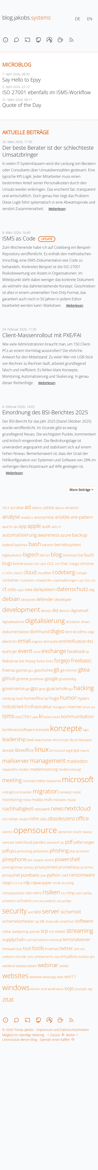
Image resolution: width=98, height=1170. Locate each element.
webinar (48, 965)
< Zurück (52, 1035)
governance (13, 688)
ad (28, 507)
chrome (87, 563)
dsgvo (57, 631)
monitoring (12, 799)
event (25, 651)
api (15, 526)
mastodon (77, 761)
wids (60, 977)
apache (7, 526)
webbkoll (8, 966)
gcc (31, 670)
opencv (7, 832)
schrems (24, 900)
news (57, 808)
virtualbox (68, 956)
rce (20, 883)
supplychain (13, 939)
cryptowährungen (65, 580)
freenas (8, 670)
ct (4, 589)
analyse (11, 516)
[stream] (27, 39)
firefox (40, 661)
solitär (6, 931)
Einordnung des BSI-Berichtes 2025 (45, 412)
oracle (77, 832)
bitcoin (45, 555)
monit (77, 792)
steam (60, 931)
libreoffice (24, 750)
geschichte (43, 670)
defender (44, 599)
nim (5, 819)
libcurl (74, 740)
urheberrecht (43, 956)
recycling (67, 883)
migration (45, 791)
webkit (64, 966)
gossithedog (67, 679)
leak (30, 739)
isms (8, 716)
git (56, 669)
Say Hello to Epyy (21, 79)
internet (74, 706)
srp (44, 930)
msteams (59, 800)
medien (24, 769)
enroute (51, 641)
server (51, 911)
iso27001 (23, 716)
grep (42, 689)
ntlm (34, 818)
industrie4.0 (14, 706)
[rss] (71, 39)
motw (27, 800)
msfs (48, 799)
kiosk (56, 717)
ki (41, 716)
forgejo (62, 660)
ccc (50, 563)
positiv (49, 860)
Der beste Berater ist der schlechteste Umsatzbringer (48, 151)
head (19, 698)
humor (68, 697)
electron (9, 641)
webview (35, 977)
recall (56, 883)
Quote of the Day (21, 104)
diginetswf (79, 610)
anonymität (44, 517)
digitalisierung (45, 620)
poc (30, 860)
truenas (51, 948)
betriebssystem (67, 544)
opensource (35, 830)
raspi (7, 883)
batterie (47, 545)
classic (18, 573)
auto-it (56, 526)
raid (64, 875)
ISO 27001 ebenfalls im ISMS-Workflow (46, 92)
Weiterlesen (57, 209)
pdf (69, 841)
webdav (21, 966)
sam (79, 893)
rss (63, 893)
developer (63, 599)
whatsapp (49, 977)
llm (52, 750)
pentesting (24, 851)
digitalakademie (13, 622)
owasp (87, 832)
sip (37, 921)
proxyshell (11, 875)
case (43, 564)
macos (84, 750)
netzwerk (42, 809)
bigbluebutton (12, 555)
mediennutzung (44, 769)
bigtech (31, 554)
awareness (48, 535)
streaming (79, 930)
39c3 (5, 508)
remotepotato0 (13, 893)
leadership (14, 739)
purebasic (30, 875)
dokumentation (15, 631)
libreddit (8, 750)
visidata (83, 956)
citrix (8, 573)
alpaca (59, 508)
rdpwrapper (41, 882)
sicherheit (71, 911)
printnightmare (12, 867)
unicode (20, 956)
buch (89, 555)
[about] (5, 39)
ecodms (80, 631)
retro (37, 892)
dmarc (85, 622)
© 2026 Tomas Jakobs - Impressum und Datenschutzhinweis (45, 1029)
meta (40, 780)
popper (39, 860)
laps (86, 730)
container (10, 580)
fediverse (10, 661)
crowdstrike (43, 580)
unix (30, 956)
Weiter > (73, 1035)
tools (38, 948)
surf (29, 940)
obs (43, 819)
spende (34, 931)
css (87, 580)
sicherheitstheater (18, 921)
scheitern (9, 901)
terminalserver (76, 939)
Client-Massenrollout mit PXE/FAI (41, 335)
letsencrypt (61, 740)
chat (64, 563)
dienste (64, 610)
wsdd (51, 989)
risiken (51, 892)
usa (56, 956)
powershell (67, 859)
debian (11, 599)
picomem (82, 851)
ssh (51, 931)
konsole (42, 729)
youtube (81, 989)
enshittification (72, 641)
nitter (13, 819)
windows (15, 987)
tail (34, 940)
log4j (69, 750)
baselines (21, 545)
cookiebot (27, 580)
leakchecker (43, 740)
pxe (43, 875)
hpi (46, 698)
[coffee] (60, 39)
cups (20, 590)
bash (35, 544)
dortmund (39, 632)
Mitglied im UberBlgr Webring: (23, 1035)
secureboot (47, 901)
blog (56, 554)
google (51, 679)
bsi (80, 555)
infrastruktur (40, 707)
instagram (59, 707)
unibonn (8, 956)
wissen (35, 989)
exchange (54, 651)
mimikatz (65, 792)
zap (89, 989)
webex (32, 966)
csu (92, 580)
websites (15, 975)
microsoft (78, 779)
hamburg (8, 698)
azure (65, 535)
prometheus (69, 867)
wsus (60, 989)
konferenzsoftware (18, 729)
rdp (27, 883)
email (24, 640)
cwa (28, 589)
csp (80, 580)
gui (71, 689)
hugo (54, 698)
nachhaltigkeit (17, 808)
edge (91, 632)
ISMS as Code (18, 238)
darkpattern (44, 589)
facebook (76, 651)
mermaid (29, 781)
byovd (28, 564)
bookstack (70, 555)
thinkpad (8, 949)
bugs (7, 563)
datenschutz (72, 589)
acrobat (17, 507)
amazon (72, 507)
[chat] (16, 39)
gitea (84, 669)
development (21, 609)
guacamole (57, 688)
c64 (36, 564)
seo (37, 911)
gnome (22, 678)
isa (93, 707)
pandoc (39, 842)
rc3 (15, 883)
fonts (49, 661)
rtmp (70, 892)
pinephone (14, 859)
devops (46, 610)
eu (90, 641)
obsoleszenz (61, 818)
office (82, 818)
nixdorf (24, 819)
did (55, 610)
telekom (43, 940)
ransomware (82, 875)
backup (79, 535)
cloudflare (44, 573)
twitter (66, 948)
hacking (84, 688)
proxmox (87, 867)
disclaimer (73, 622)
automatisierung (19, 535)
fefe (21, 661)
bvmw (18, 563)
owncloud (23, 842)
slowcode (52, 921)
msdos (37, 799)
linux (41, 749)
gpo (34, 688)
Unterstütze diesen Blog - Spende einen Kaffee (38, 1039)
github (9, 678)
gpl (28, 689)
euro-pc (9, 651)
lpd (76, 750)
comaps (81, 573)
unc (82, 949)
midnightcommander (17, 792)
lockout (60, 750)
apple (34, 525)
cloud (30, 572)
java (35, 717)
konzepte (66, 727)
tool (27, 948)
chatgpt (74, 564)
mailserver (15, 760)
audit (46, 526)
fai (87, 651)
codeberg (63, 572)
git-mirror (68, 670)
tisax (19, 949)
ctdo (12, 589)
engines (37, 641)
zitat (8, 999)
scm (35, 901)
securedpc (64, 901)
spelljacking (20, 931)
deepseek (28, 599)
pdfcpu (9, 851)
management (48, 760)
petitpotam (41, 851)
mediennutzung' (69, 769)
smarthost (67, 921)
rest (28, 892)
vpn (92, 956)
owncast (8, 842)
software (84, 921)
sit (42, 921)
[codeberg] (49, 39)
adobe (48, 507)
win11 (70, 977)
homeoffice (33, 698)
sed (30, 912)
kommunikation (77, 716)
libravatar (85, 740)
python (53, 875)
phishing (59, 850)
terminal (56, 940)
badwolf (7, 545)
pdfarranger (84, 842)
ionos (86, 707)
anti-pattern (82, 517)
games (22, 670)
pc (62, 842)
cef (57, 564)
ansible (62, 517)
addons (37, 508)
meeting (12, 780)
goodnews (36, 679)
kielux (48, 717)
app (22, 526)
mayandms (10, 769)
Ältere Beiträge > (81, 490)
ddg (91, 590)
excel (37, 651)
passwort (53, 842)
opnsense (65, 832)
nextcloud (77, 808)
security (14, 911)
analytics (27, 517)
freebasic (81, 660)
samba (87, 893)
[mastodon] (38, 39)
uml (76, 949)
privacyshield (46, 867)
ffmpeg (30, 661)
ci (3, 573)
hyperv (83, 698)
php (72, 851)
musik (71, 800)
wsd (44, 989)
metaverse (53, 781)
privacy (29, 867)
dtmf (68, 632)
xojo (69, 988)
